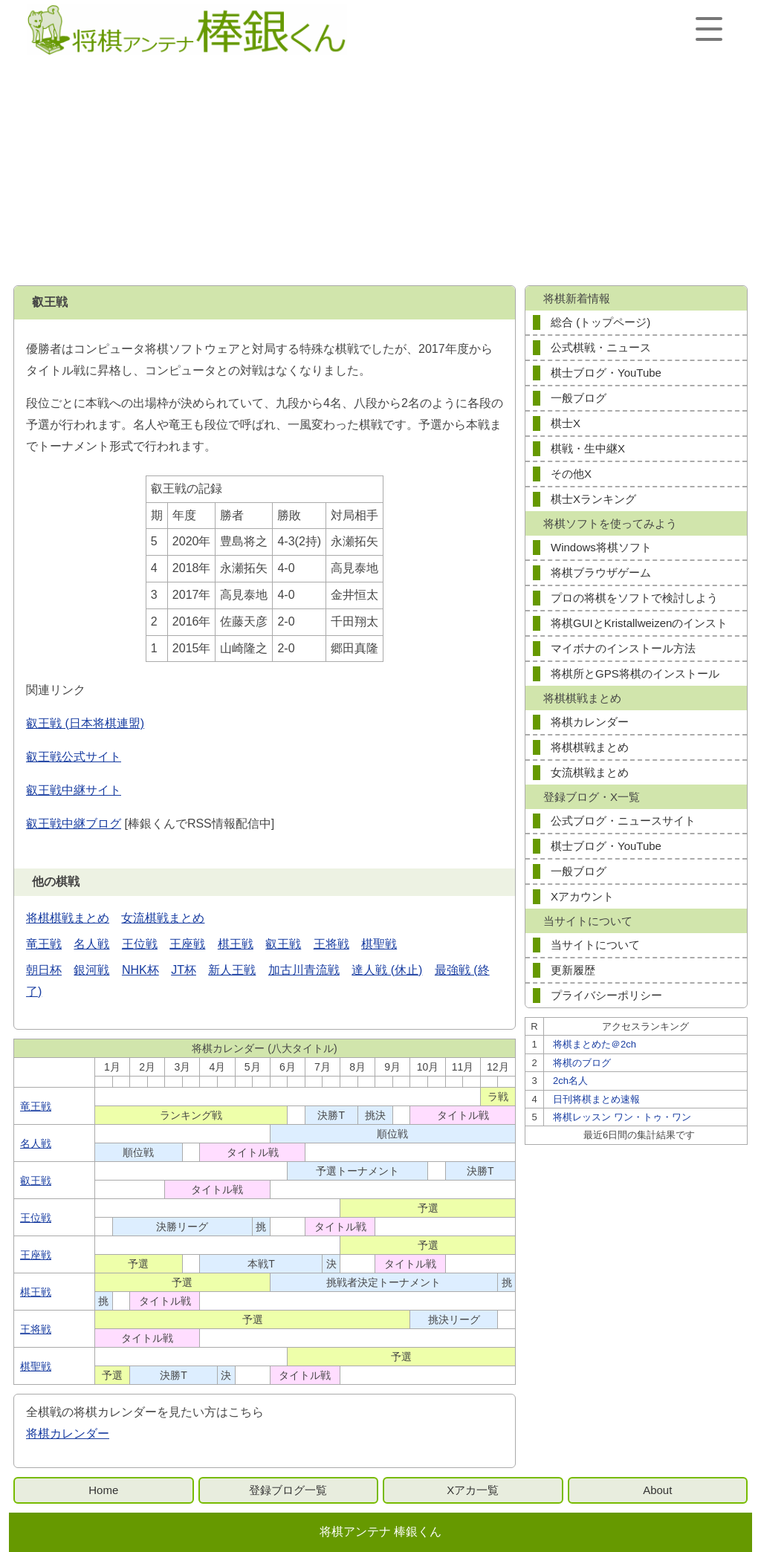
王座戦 (187, 944)
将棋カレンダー (67, 1433)
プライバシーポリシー (606, 995)
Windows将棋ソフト (601, 547)
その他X (571, 473)
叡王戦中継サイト (73, 790)
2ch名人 (570, 1080)
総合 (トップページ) (600, 322)
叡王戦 (283, 944)
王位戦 (140, 944)
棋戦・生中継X (588, 448)
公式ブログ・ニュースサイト (623, 820)
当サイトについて (595, 944)
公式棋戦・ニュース (601, 347)
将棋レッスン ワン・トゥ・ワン (622, 1117)
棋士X (565, 423)
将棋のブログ (582, 1062)
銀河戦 (91, 970)
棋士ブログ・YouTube (606, 372)
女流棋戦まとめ (162, 918)
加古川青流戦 (304, 970)
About (657, 1490)
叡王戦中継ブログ (73, 823)
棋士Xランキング (593, 499)
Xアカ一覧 (473, 1490)
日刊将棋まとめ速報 (596, 1099)
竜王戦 (44, 944)
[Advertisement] (380, 172)
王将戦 (331, 944)
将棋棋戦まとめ (67, 918)
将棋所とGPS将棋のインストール (635, 673)
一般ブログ (578, 398)
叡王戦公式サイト (73, 756)
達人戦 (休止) (387, 970)
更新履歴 (573, 970)
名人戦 (91, 944)
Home (103, 1490)
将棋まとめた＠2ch (594, 1044)
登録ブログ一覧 (288, 1490)
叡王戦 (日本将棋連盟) (85, 723)
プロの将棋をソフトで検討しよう (634, 597)
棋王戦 (235, 944)
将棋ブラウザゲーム (601, 572)
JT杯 (183, 970)
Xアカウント (582, 896)
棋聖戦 (379, 944)
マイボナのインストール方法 (623, 648)
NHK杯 (140, 970)
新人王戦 (232, 970)
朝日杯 (44, 970)
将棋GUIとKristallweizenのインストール (639, 626)
